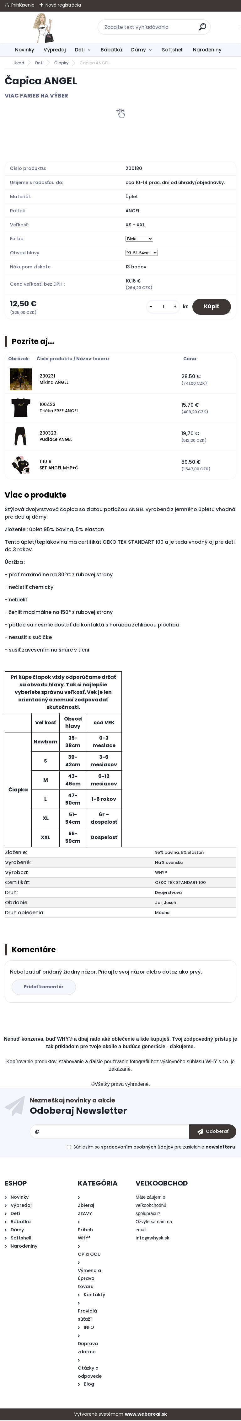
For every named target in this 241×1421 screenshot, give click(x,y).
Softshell (173, 49)
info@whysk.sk (152, 1238)
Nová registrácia (63, 5)
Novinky (24, 49)
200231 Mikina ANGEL (54, 380)
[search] (202, 29)
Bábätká (111, 49)
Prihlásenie (23, 5)
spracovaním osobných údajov (137, 1147)
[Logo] (43, 27)
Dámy (138, 49)
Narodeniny (207, 49)
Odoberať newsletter (133, 1108)
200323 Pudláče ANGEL (56, 437)
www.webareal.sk (146, 1415)
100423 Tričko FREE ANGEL (59, 408)
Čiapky (61, 63)
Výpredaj (55, 49)
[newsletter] (213, 1132)
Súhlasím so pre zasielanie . (154, 1147)
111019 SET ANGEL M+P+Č (59, 465)
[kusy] (161, 307)
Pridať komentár (44, 987)
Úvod (18, 63)
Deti (80, 49)
